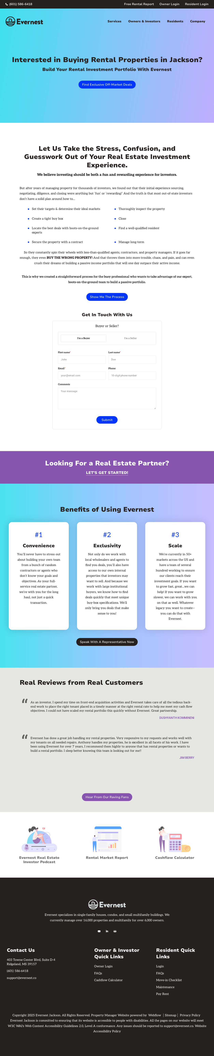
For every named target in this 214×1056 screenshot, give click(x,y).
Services (114, 21)
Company (197, 21)
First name (64, 352)
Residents (175, 21)
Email (62, 368)
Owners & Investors (144, 21)
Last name (114, 352)
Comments (64, 384)
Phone (112, 368)
